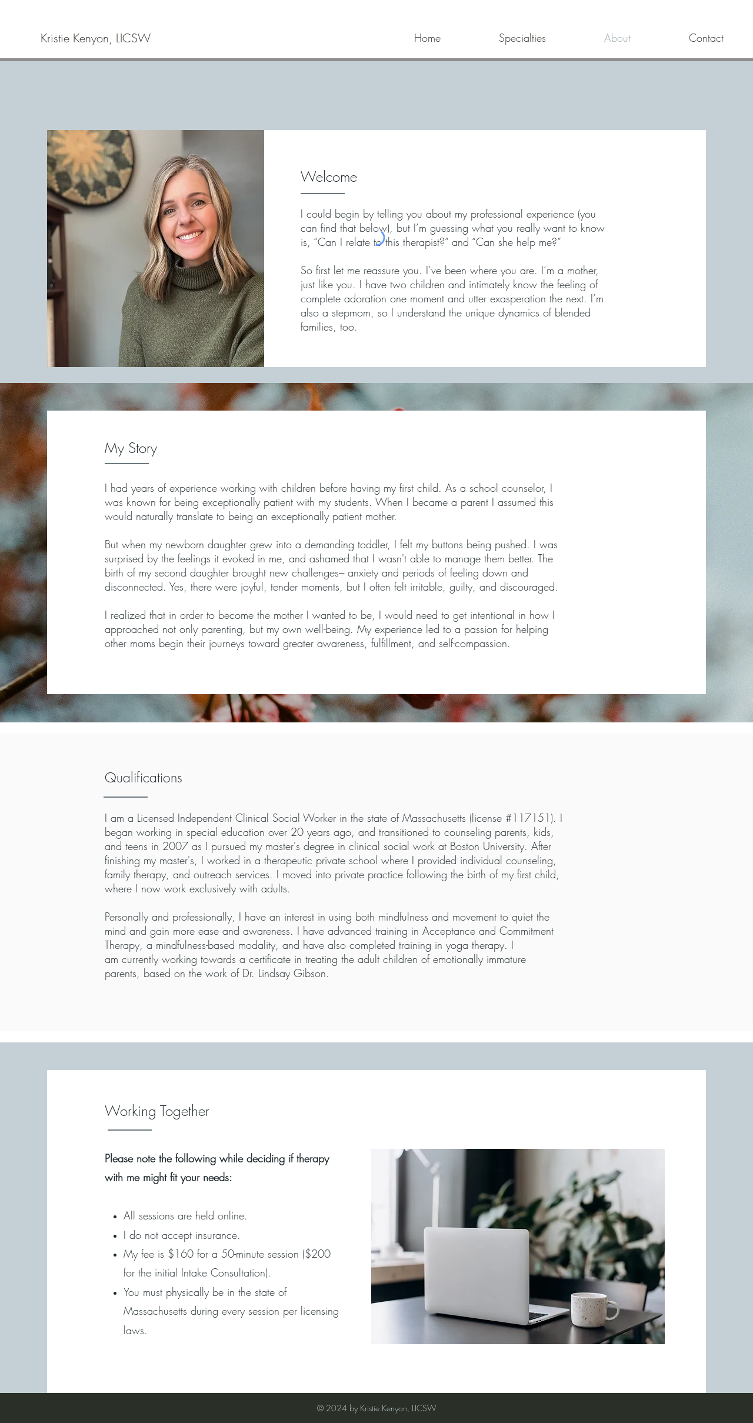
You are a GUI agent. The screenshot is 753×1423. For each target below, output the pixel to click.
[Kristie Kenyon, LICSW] (95, 38)
